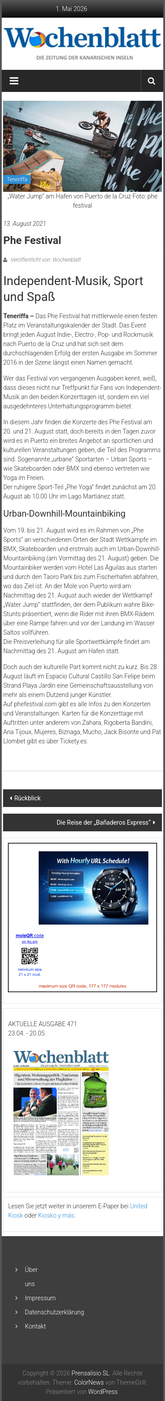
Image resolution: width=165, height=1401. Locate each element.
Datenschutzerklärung (54, 1312)
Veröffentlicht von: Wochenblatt (45, 260)
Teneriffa (17, 179)
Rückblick (27, 798)
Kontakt (35, 1326)
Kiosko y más (56, 1215)
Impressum (40, 1298)
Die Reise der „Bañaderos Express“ (104, 822)
